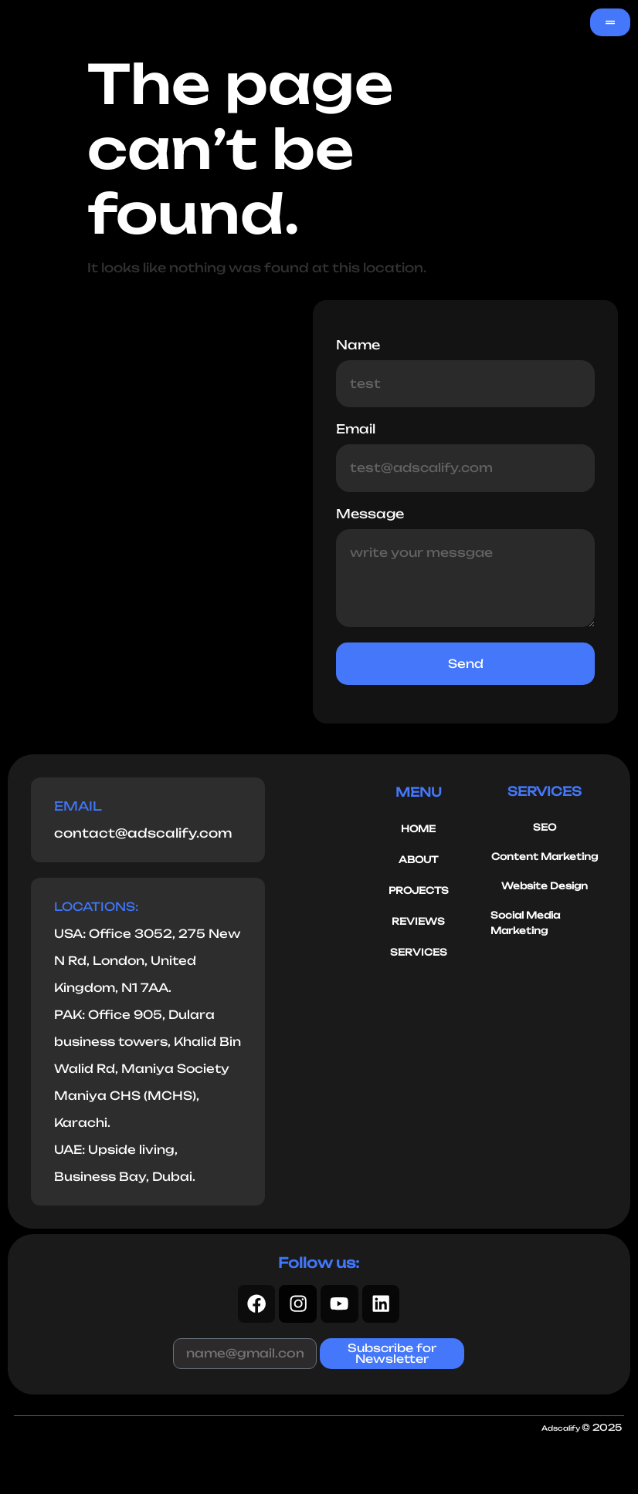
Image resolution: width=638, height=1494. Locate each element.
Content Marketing (544, 859)
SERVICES (418, 955)
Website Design (544, 889)
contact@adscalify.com (143, 836)
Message (370, 515)
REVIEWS (418, 924)
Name (358, 345)
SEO (544, 830)
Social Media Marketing (525, 925)
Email (355, 430)
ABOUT (418, 862)
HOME (418, 832)
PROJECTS (419, 893)
